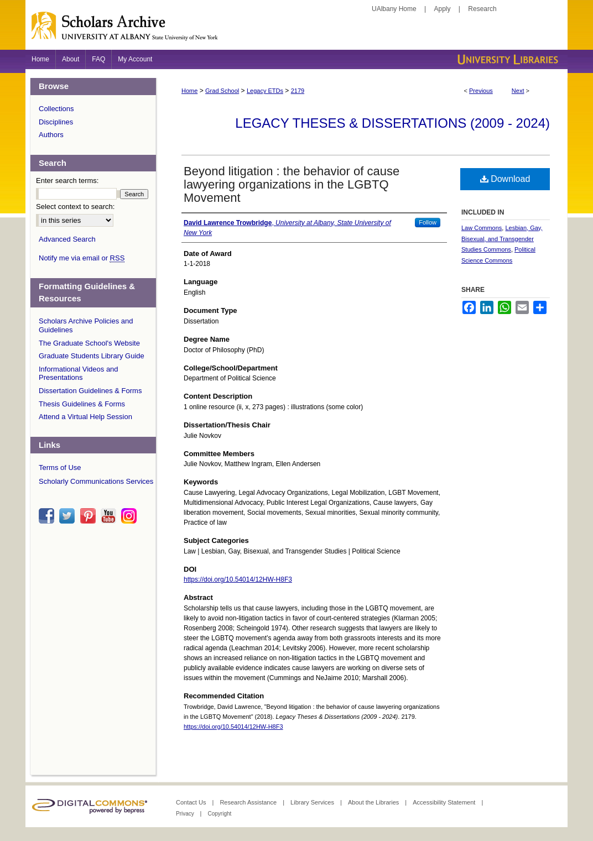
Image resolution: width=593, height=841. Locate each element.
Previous (481, 90)
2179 (297, 90)
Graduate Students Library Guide (91, 356)
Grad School (222, 90)
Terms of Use (60, 467)
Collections (56, 109)
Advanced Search (67, 239)
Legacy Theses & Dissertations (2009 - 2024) (392, 123)
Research (482, 9)
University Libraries (506, 59)
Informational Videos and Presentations (78, 373)
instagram (130, 516)
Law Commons (481, 227)
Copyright (219, 814)
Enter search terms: (67, 180)
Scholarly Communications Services (96, 481)
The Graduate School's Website (89, 343)
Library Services (313, 802)
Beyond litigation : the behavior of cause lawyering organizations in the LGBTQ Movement (291, 184)
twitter (68, 516)
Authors (51, 134)
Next (518, 90)
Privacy (186, 814)
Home (189, 90)
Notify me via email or (81, 258)
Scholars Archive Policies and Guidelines (86, 325)
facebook (48, 516)
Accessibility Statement (445, 802)
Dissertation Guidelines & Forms (90, 390)
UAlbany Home (394, 9)
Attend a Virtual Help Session (85, 416)
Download (505, 179)
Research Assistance (249, 802)
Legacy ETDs (265, 90)
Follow (427, 222)
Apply (442, 9)
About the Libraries (374, 802)
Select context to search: (75, 206)
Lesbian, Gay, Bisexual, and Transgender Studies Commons (502, 238)
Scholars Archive (296, 30)
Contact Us (191, 802)
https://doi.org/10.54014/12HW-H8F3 (238, 579)
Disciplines (56, 122)
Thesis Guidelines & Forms (82, 404)
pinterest (89, 516)
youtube (110, 516)
